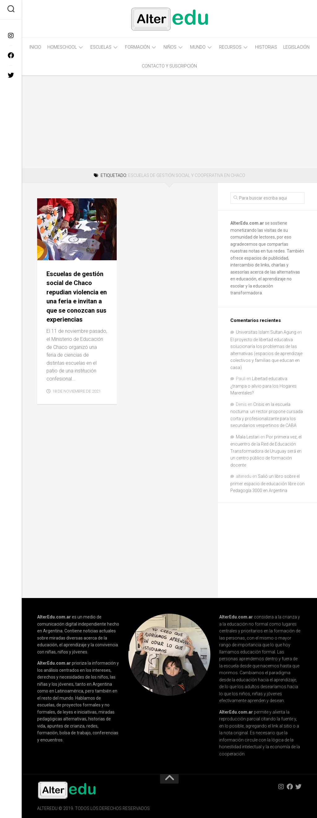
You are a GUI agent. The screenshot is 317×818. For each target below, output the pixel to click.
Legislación (296, 47)
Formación (137, 47)
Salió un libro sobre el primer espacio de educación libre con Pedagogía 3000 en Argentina (267, 483)
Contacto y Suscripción (169, 66)
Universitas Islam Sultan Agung (266, 332)
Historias (266, 47)
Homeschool (62, 47)
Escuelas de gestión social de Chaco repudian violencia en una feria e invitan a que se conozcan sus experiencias (76, 301)
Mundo (198, 47)
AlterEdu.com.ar (247, 223)
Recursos (230, 47)
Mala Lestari (247, 436)
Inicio (35, 47)
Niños (169, 47)
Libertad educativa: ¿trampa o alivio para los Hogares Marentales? (263, 385)
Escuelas (100, 47)
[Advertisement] (169, 121)
